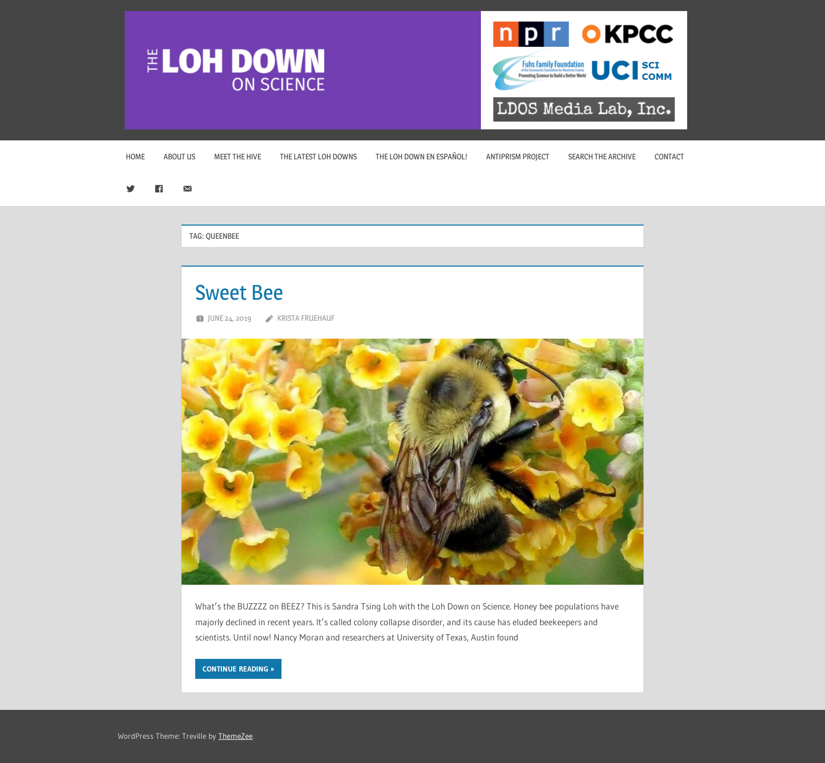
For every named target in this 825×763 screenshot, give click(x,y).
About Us (179, 156)
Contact (669, 156)
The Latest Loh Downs (318, 156)
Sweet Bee (239, 292)
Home (135, 156)
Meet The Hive (237, 156)
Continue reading (235, 669)
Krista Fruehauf (306, 318)
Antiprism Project (517, 156)
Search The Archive (602, 156)
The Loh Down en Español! (421, 156)
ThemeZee (235, 736)
